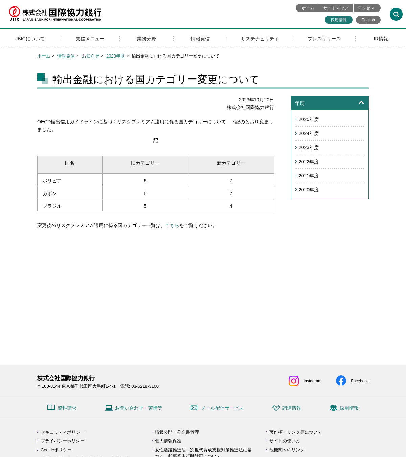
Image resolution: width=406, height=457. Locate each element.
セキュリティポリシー (63, 432)
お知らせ (90, 56)
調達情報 (291, 408)
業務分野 (146, 38)
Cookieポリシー (56, 449)
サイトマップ (335, 8)
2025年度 (309, 119)
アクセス (366, 8)
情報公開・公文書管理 (177, 432)
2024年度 (309, 133)
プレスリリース (324, 38)
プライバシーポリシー (63, 440)
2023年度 (115, 56)
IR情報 (381, 38)
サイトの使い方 (284, 440)
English (368, 20)
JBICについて (29, 38)
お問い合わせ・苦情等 (138, 408)
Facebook (360, 381)
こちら (172, 225)
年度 (299, 103)
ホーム (308, 8)
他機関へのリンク (286, 449)
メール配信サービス (222, 408)
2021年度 (309, 175)
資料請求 (67, 408)
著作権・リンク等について (295, 432)
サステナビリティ (260, 38)
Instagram (312, 381)
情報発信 (200, 38)
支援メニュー (90, 38)
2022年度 (309, 161)
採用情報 (339, 20)
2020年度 (309, 189)
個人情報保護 (168, 440)
